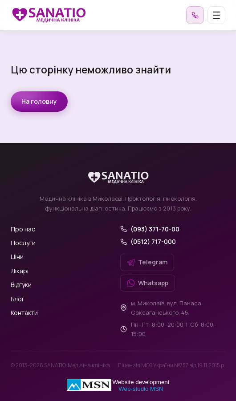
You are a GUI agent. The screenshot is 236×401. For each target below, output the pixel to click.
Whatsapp (147, 283)
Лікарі (19, 271)
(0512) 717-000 (153, 241)
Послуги (23, 243)
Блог (17, 299)
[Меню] (216, 15)
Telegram (147, 262)
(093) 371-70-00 (154, 229)
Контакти (24, 312)
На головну (39, 101)
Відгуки (21, 284)
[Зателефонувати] (195, 15)
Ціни (17, 256)
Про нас (23, 229)
